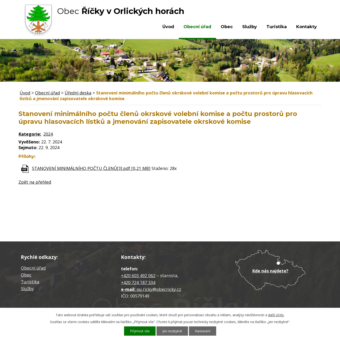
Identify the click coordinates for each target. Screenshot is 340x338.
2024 (48, 134)
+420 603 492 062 (138, 275)
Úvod (168, 26)
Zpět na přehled (34, 182)
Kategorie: (29, 134)
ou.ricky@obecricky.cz (159, 289)
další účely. (276, 315)
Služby (249, 26)
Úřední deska (78, 93)
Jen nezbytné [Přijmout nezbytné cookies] (172, 331)
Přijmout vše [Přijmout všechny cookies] (140, 331)
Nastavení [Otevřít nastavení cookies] (202, 331)
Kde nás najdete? (270, 271)
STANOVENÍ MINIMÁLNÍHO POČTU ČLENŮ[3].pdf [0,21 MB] (91, 168)
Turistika (276, 26)
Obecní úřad (197, 26)
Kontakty (306, 26)
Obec (227, 26)
